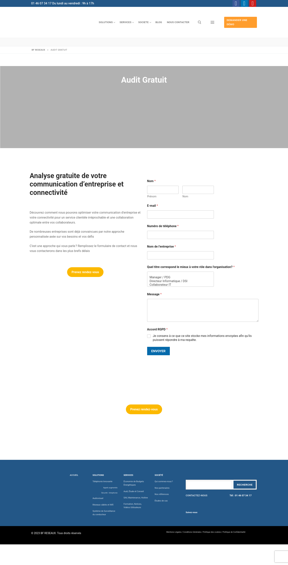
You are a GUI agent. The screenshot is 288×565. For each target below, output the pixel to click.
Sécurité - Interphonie (109, 493)
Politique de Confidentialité (234, 532)
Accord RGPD (157, 329)
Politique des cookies (212, 532)
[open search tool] (199, 22)
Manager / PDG (179, 277)
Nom (185, 196)
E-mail (152, 205)
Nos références (162, 494)
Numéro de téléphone (163, 226)
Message (154, 294)
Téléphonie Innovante (102, 481)
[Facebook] (236, 3)
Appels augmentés (110, 488)
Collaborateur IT (179, 285)
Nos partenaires (162, 488)
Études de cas (161, 501)
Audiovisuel (97, 498)
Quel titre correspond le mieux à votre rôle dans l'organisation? (191, 267)
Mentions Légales (173, 532)
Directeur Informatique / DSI (179, 281)
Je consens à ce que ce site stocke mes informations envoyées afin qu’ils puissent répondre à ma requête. (202, 338)
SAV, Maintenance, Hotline (136, 497)
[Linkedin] (244, 3)
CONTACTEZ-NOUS (196, 495)
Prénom (151, 196)
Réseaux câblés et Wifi (102, 505)
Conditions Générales (192, 532)
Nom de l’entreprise (161, 246)
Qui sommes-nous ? (164, 481)
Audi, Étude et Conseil (134, 491)
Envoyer (158, 351)
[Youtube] (252, 3)
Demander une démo (237, 22)
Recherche (245, 484)
